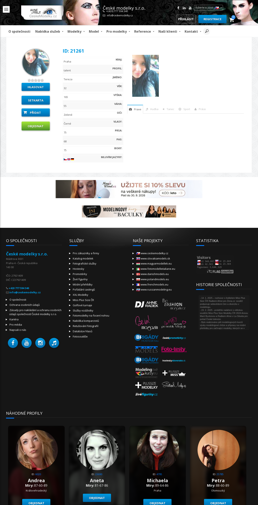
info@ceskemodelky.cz (120, 15)
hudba (154, 109)
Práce (202, 109)
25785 (220, 474)
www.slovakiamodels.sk (153, 258)
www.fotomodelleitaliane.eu (155, 269)
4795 (159, 474)
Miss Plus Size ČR (83, 300)
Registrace (213, 19)
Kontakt (191, 31)
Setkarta (35, 100)
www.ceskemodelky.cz (152, 253)
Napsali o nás (17, 330)
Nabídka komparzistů (86, 321)
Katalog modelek (83, 258)
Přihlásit (186, 19)
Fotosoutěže (80, 336)
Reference (142, 31)
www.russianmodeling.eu (154, 289)
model (94, 31)
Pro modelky (116, 31)
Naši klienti (167, 31)
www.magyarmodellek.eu (154, 263)
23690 (98, 474)
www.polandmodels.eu (152, 279)
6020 (38, 474)
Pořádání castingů (84, 289)
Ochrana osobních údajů (24, 305)
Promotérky (80, 274)
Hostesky (78, 269)
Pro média (15, 324)
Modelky (74, 31)
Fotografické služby (84, 263)
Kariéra (14, 319)
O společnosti (19, 31)
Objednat (36, 126)
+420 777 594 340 (19, 288)
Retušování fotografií (85, 326)
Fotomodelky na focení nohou (91, 315)
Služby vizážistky (83, 310)
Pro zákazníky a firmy (86, 253)
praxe (137, 109)
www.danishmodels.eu (152, 274)
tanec (170, 109)
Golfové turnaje (82, 305)
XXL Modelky (80, 295)
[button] (13, 343)
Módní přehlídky (83, 284)
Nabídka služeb (47, 31)
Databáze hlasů (82, 331)
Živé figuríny (80, 279)
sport (186, 109)
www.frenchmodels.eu (152, 284)
